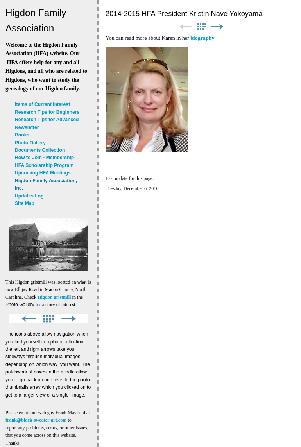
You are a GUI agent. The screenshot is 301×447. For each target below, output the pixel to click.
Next (217, 27)
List (201, 27)
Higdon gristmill (54, 297)
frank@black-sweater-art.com (35, 420)
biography (202, 38)
